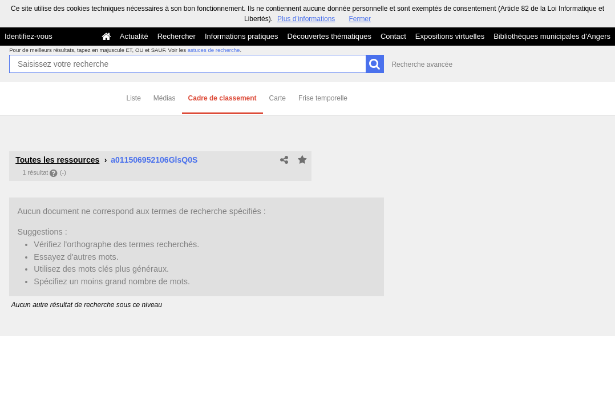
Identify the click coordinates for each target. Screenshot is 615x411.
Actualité (134, 36)
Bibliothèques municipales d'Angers (551, 36)
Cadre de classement (222, 98)
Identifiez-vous (28, 36)
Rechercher (176, 36)
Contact (393, 36)
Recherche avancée (421, 64)
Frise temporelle (322, 98)
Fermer (360, 19)
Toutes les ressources (57, 159)
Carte (277, 98)
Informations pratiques (241, 36)
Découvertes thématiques (329, 36)
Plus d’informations (306, 19)
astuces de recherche (214, 50)
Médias (164, 98)
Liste (134, 98)
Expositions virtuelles (449, 36)
